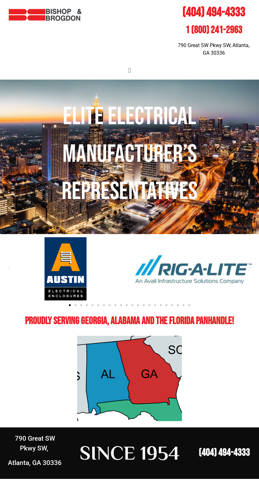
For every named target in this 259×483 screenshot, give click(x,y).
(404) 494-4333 (213, 12)
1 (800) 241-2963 (213, 30)
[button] (129, 70)
